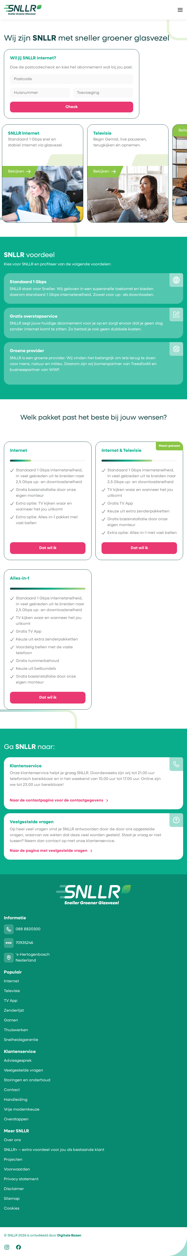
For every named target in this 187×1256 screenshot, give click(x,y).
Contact (12, 1090)
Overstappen (16, 1119)
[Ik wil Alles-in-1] (48, 639)
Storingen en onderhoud (27, 1080)
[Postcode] (71, 79)
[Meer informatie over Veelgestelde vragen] (93, 836)
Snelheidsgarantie (21, 1040)
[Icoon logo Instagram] (7, 1248)
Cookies (11, 1209)
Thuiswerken (16, 1030)
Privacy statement (21, 1179)
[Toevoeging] (103, 93)
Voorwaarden (17, 1169)
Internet (11, 981)
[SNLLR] (23, 10)
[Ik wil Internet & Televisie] (139, 501)
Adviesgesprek (18, 1061)
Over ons (12, 1140)
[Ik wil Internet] (48, 501)
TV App (10, 1001)
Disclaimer (14, 1189)
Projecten (13, 1160)
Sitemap (11, 1199)
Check (71, 107)
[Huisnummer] (40, 93)
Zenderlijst (14, 1011)
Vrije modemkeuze (21, 1110)
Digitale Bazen (69, 1235)
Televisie (12, 991)
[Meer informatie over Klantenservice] (93, 783)
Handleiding (15, 1100)
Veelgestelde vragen (23, 1070)
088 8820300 (28, 929)
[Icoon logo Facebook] (18, 1248)
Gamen (11, 1020)
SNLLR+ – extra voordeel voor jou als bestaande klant (54, 1150)
